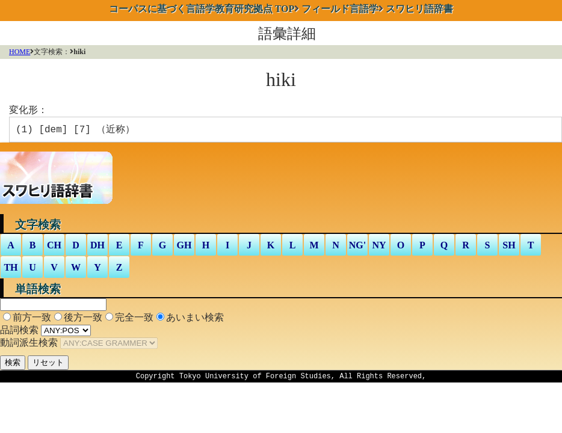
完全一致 (134, 320)
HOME (19, 52)
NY (379, 247)
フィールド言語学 (339, 9)
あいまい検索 (195, 320)
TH (10, 270)
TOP (202, 9)
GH (184, 247)
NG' (357, 247)
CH (54, 247)
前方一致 (32, 320)
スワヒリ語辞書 (419, 9)
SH (508, 247)
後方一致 (83, 320)
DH (97, 247)
